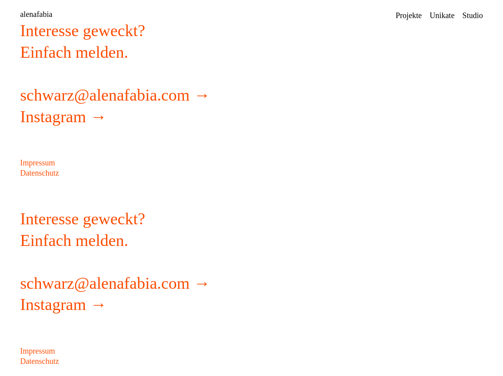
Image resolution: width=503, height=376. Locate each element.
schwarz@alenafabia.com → (115, 95)
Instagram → (63, 117)
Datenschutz (39, 173)
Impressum (37, 162)
